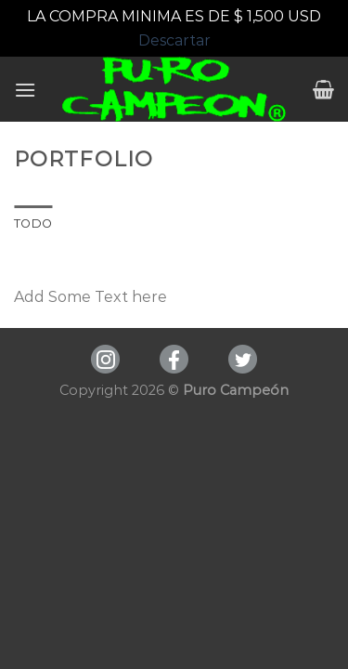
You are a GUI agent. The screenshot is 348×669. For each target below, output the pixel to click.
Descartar (174, 40)
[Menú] (25, 89)
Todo (33, 223)
